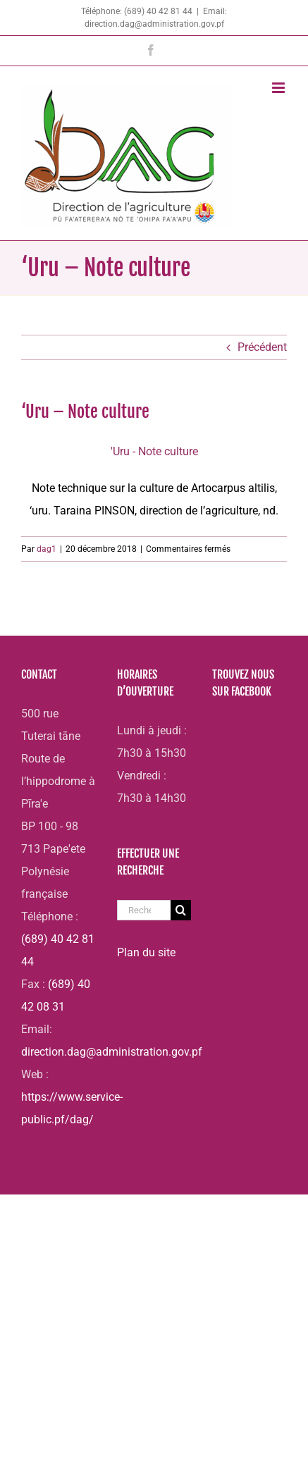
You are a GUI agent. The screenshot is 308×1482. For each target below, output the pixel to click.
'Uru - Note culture (154, 451)
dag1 (46, 549)
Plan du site (146, 952)
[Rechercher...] (144, 910)
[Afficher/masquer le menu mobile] (279, 87)
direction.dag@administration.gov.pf (111, 1051)
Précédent (262, 347)
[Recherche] (181, 910)
